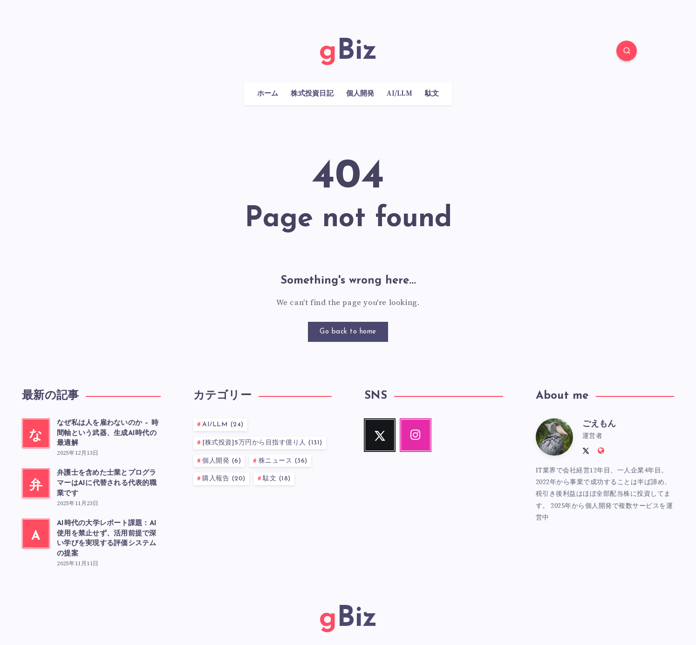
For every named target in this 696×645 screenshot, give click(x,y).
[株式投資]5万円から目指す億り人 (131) (262, 442)
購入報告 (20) (224, 478)
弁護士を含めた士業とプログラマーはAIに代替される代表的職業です (107, 483)
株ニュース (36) (283, 461)
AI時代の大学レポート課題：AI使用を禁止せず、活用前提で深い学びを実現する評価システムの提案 (107, 538)
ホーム (268, 94)
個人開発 (360, 94)
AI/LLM (399, 94)
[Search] (626, 51)
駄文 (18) (277, 478)
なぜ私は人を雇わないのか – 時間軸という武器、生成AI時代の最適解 (107, 433)
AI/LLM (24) (223, 424)
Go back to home (348, 331)
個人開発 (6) (221, 461)
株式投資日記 (312, 94)
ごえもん (599, 424)
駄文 (432, 94)
